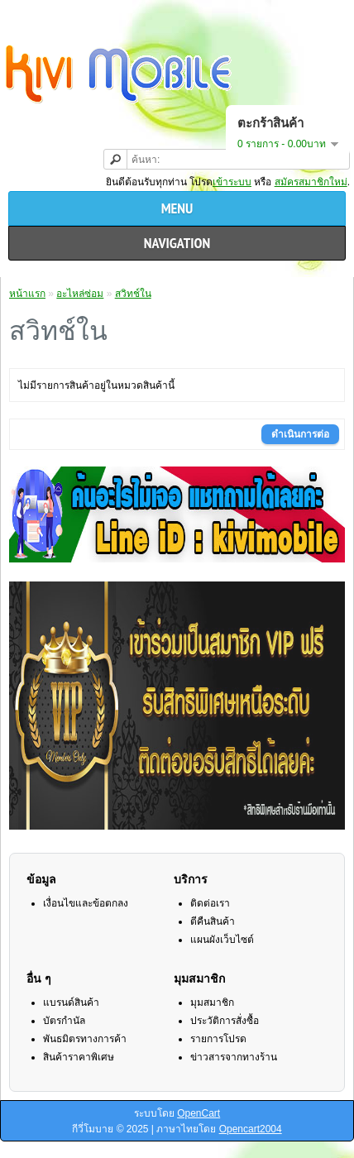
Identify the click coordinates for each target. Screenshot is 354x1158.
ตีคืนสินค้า (212, 921)
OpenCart (198, 1113)
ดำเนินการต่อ (300, 434)
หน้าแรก (27, 293)
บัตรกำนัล (64, 1020)
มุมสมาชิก (212, 1002)
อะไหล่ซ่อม (79, 293)
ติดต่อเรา (210, 903)
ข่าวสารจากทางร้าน (233, 1057)
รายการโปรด (218, 1039)
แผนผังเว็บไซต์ (222, 939)
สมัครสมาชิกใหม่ (311, 182)
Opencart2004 (250, 1129)
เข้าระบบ (232, 182)
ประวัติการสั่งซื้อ (224, 1020)
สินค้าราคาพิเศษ (78, 1057)
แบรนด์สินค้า (71, 1002)
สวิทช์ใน (133, 293)
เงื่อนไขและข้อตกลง (85, 903)
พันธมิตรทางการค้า (85, 1039)
